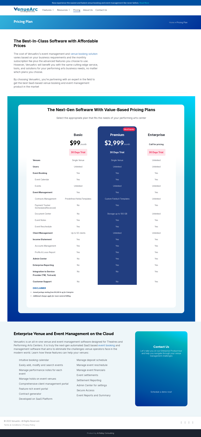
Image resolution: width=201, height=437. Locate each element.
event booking (106, 345)
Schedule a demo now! (161, 392)
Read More (144, 2)
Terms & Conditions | (13, 425)
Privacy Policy (29, 425)
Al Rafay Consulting (105, 433)
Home (172, 22)
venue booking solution (84, 53)
